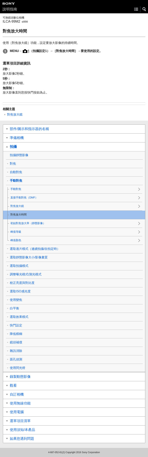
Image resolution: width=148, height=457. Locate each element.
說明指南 (10, 9)
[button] (144, 9)
